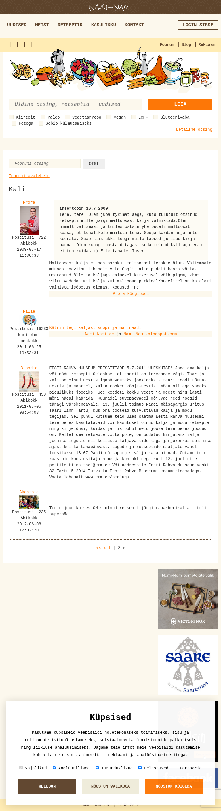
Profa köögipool (131, 293)
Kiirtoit (25, 117)
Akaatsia (29, 492)
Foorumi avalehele (29, 176)
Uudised (16, 25)
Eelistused (153, 768)
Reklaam (206, 44)
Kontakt (134, 25)
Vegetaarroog (86, 117)
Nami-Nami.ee (99, 334)
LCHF (143, 117)
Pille (29, 311)
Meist (42, 25)
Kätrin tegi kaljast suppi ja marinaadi (95, 327)
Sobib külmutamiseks (69, 123)
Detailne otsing (194, 129)
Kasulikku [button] (103, 25)
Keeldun (47, 786)
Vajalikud (33, 768)
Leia (180, 104)
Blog (186, 44)
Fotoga (26, 123)
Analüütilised (71, 768)
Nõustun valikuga (110, 786)
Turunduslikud (114, 768)
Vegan (120, 117)
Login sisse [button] (198, 25)
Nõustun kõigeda (174, 786)
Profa (29, 202)
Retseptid (70, 25)
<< (98, 548)
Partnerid (188, 768)
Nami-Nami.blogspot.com (150, 334)
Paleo (54, 117)
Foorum (167, 44)
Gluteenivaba (175, 117)
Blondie (28, 368)
